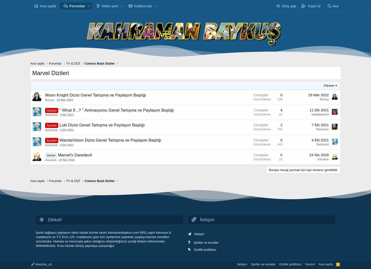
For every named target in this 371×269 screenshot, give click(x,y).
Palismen (322, 129)
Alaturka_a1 (41, 264)
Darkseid (51, 115)
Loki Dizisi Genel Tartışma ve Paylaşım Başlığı (102, 125)
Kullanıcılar (143, 6)
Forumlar (77, 6)
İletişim (199, 234)
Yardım (310, 264)
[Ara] (333, 6)
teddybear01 (320, 114)
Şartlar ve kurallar (206, 242)
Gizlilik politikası (205, 249)
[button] (89, 6)
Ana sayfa (48, 6)
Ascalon (51, 160)
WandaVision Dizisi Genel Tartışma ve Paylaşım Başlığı (110, 140)
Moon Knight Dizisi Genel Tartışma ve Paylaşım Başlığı (95, 95)
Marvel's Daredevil (75, 155)
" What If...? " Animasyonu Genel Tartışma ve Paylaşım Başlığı (116, 110)
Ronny (49, 100)
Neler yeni (110, 6)
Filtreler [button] (329, 85)
